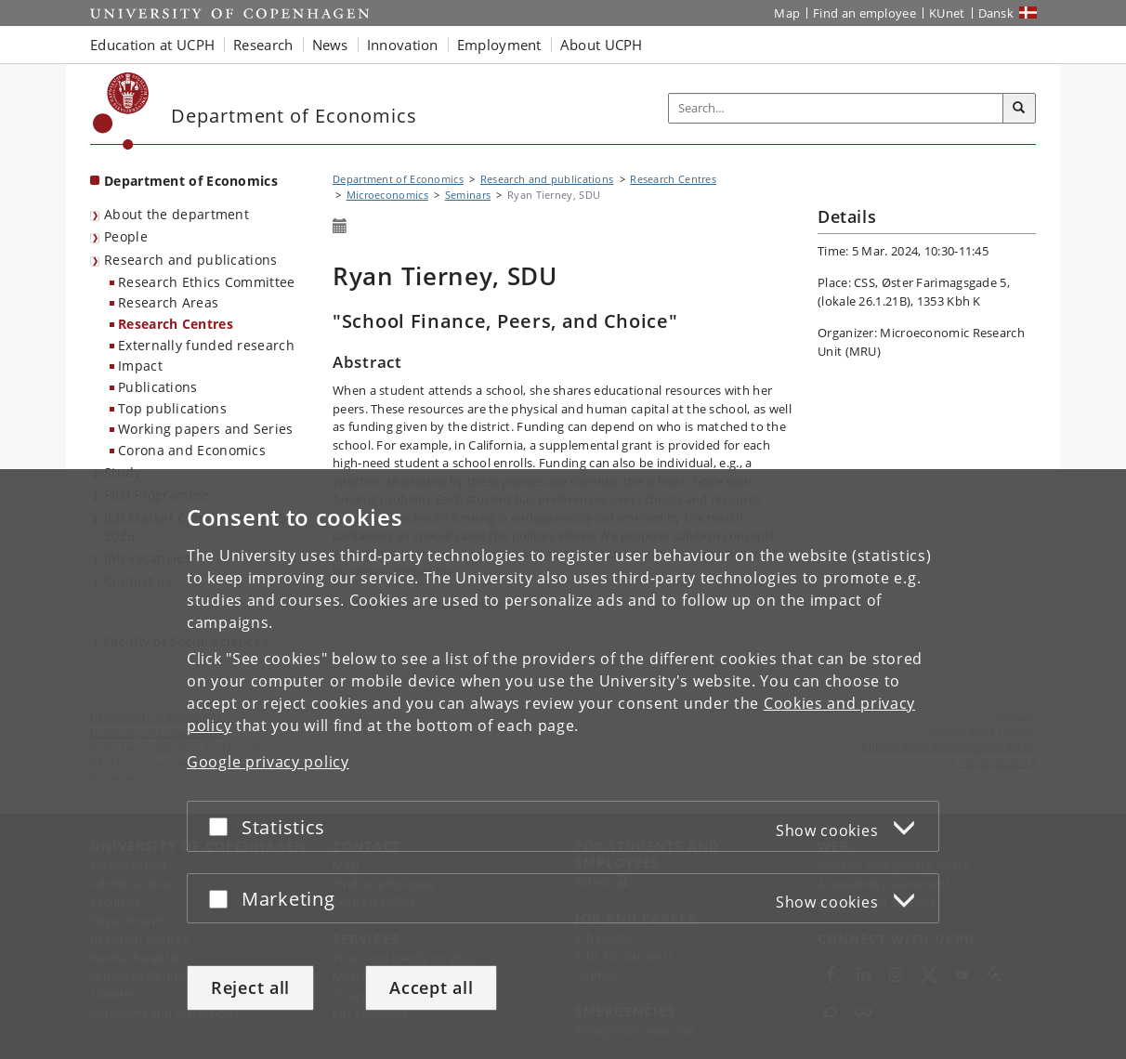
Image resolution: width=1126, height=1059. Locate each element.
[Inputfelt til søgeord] (836, 108)
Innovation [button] (403, 44)
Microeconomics (387, 195)
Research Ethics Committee (206, 282)
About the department (176, 214)
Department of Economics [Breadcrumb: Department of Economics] (398, 179)
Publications (158, 387)
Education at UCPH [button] (152, 44)
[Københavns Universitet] (121, 111)
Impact (140, 365)
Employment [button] (499, 44)
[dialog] (563, 764)
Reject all (250, 987)
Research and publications (191, 259)
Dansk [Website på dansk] (996, 13)
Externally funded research (206, 345)
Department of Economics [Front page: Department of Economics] (191, 181)
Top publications (172, 408)
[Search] (1019, 108)
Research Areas (168, 302)
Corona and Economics (192, 450)
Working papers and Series (206, 429)
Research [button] (263, 44)
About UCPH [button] (601, 44)
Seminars (468, 195)
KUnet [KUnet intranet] (947, 13)
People (126, 236)
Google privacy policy (268, 762)
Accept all (431, 987)
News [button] (330, 44)
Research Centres (175, 324)
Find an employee (864, 13)
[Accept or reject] (223, 826)
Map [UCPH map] (787, 13)
